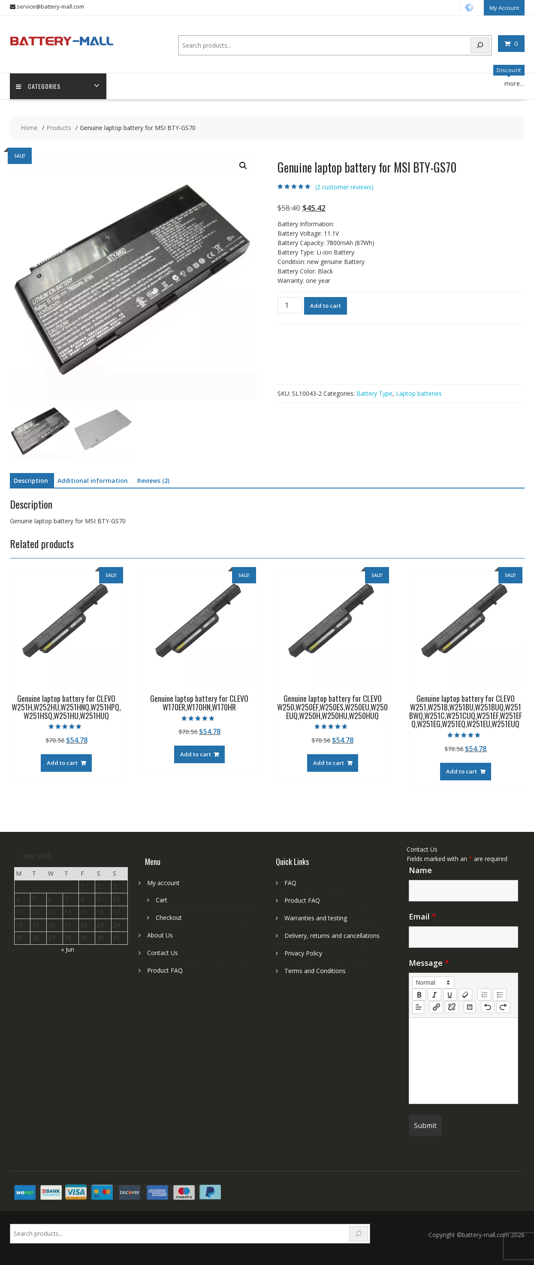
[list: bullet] (500, 994)
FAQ (290, 883)
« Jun (67, 949)
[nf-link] (436, 1007)
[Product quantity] (290, 305)
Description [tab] (31, 480)
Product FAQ (165, 970)
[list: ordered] (484, 994)
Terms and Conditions (315, 971)
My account (163, 883)
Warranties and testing (315, 918)
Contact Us (162, 953)
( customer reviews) (344, 186)
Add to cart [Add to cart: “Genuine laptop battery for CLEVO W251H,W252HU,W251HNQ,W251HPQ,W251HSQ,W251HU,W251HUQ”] (62, 762)
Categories (38, 86)
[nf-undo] (488, 1007)
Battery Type (374, 393)
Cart (161, 900)
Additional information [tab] (92, 480)
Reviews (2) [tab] (153, 480)
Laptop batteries (419, 393)
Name (420, 870)
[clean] (465, 994)
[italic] (434, 994)
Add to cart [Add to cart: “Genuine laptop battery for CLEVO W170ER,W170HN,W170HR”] (195, 754)
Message (429, 962)
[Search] (480, 45)
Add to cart (325, 305)
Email (422, 916)
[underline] (450, 994)
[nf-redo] (503, 1007)
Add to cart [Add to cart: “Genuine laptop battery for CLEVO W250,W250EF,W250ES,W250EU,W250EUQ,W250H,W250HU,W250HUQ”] (328, 762)
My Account (504, 7)
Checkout (169, 917)
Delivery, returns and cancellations (332, 935)
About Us (160, 935)
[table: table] (470, 1007)
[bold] (419, 994)
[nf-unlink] (452, 1007)
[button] (243, 165)
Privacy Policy (303, 953)
